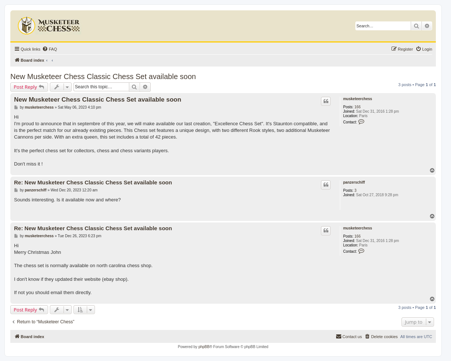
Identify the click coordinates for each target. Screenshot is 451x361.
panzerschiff (354, 182)
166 (358, 107)
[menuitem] (49, 49)
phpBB (203, 347)
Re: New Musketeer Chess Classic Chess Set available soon (93, 182)
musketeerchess (357, 99)
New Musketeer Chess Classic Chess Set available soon (103, 76)
